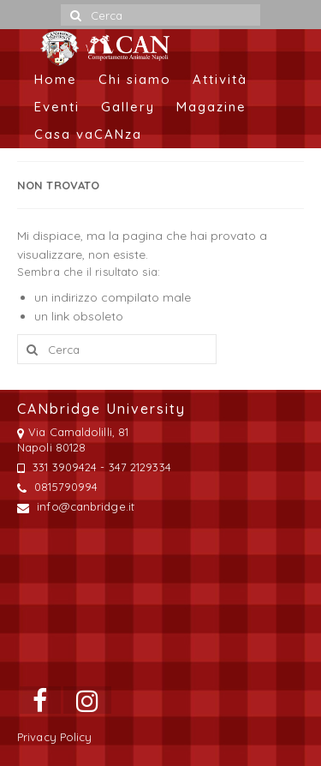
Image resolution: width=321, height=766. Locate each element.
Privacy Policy (54, 737)
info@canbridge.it (75, 506)
